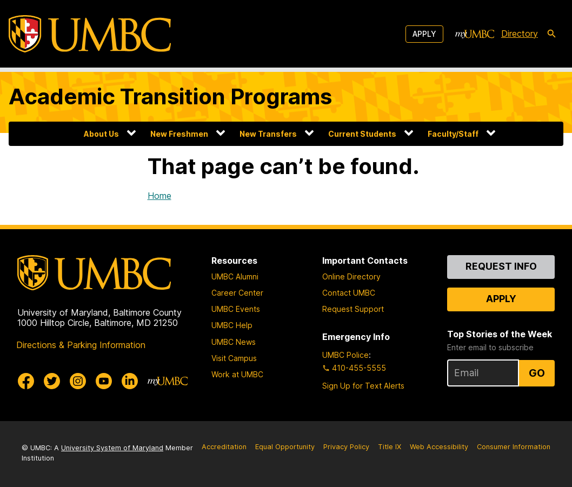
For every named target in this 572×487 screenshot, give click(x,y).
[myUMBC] (474, 34)
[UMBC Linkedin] (130, 381)
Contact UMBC (348, 292)
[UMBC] (89, 34)
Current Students (362, 133)
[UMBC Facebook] (26, 381)
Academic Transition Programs (170, 96)
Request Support (353, 308)
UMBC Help (231, 325)
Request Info (501, 266)
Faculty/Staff (453, 133)
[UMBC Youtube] (104, 381)
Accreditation (224, 447)
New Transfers (268, 133)
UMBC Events (235, 308)
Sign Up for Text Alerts (363, 385)
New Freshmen (179, 133)
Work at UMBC (237, 374)
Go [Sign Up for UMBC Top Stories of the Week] (537, 372)
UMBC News (233, 341)
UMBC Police (345, 354)
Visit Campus (234, 358)
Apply (424, 33)
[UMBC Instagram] (78, 381)
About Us (101, 133)
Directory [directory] (519, 33)
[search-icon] (551, 34)
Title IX (389, 447)
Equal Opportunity (285, 447)
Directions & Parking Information (80, 344)
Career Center (237, 292)
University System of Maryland (112, 448)
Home (159, 195)
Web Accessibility (439, 447)
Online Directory (351, 276)
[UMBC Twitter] (52, 381)
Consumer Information (513, 447)
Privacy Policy (346, 447)
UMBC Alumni (234, 276)
